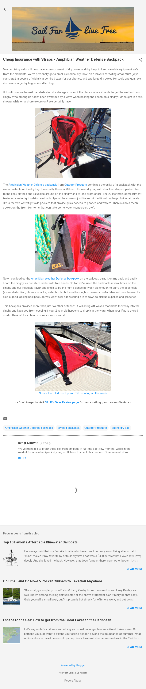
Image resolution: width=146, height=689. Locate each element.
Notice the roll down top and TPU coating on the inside (73, 393)
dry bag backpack (68, 428)
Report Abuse (73, 680)
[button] (140, 60)
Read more (134, 569)
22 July (47, 443)
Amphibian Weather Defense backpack (33, 184)
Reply (22, 458)
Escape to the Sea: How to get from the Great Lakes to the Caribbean (57, 620)
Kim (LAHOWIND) (30, 443)
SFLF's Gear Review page (62, 402)
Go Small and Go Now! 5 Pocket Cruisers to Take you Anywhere (52, 581)
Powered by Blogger (73, 665)
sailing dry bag (120, 428)
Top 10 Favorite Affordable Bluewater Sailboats (40, 542)
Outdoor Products (75, 184)
